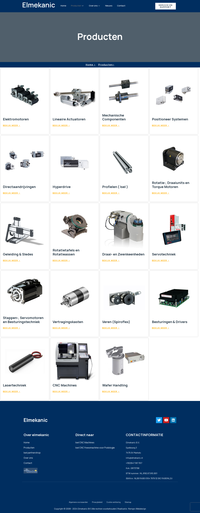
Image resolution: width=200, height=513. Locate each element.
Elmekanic (38, 4)
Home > (91, 64)
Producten (77, 5)
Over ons (95, 5)
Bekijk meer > (11, 125)
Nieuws (108, 5)
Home (63, 5)
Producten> (106, 64)
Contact (121, 5)
